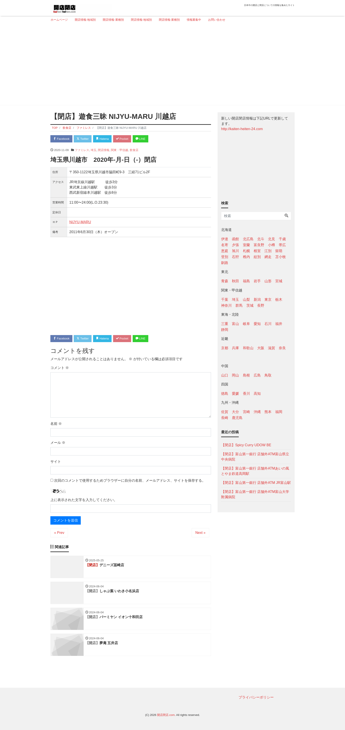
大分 (235, 412)
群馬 (238, 305)
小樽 (271, 245)
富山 (235, 324)
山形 (268, 281)
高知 (257, 393)
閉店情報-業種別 (169, 19)
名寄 (224, 245)
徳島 (224, 393)
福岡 (278, 412)
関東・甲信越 (119, 150)
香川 (246, 393)
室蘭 (246, 245)
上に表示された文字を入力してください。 (83, 500)
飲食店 (134, 150)
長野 (260, 305)
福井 (278, 324)
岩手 (257, 281)
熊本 (268, 412)
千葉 (224, 299)
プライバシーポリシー (256, 697)
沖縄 (257, 412)
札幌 (246, 251)
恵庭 (224, 251)
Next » (200, 533)
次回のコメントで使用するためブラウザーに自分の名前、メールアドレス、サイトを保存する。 (130, 480)
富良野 (259, 245)
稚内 (246, 257)
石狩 (235, 257)
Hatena (102, 138)
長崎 (224, 418)
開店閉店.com (166, 715)
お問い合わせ (216, 19)
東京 (268, 299)
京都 (224, 348)
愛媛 (235, 393)
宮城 (278, 281)
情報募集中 (194, 19)
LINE (141, 138)
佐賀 (224, 412)
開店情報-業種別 (113, 19)
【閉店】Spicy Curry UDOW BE (246, 445)
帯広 (282, 245)
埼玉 (93, 150)
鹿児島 (237, 418)
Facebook (61, 138)
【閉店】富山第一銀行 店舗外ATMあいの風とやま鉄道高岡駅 (255, 471)
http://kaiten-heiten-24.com (242, 129)
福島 (246, 281)
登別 (224, 257)
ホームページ (59, 19)
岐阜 (246, 324)
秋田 (235, 281)
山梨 (246, 299)
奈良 (282, 348)
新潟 (257, 299)
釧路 (224, 263)
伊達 (224, 239)
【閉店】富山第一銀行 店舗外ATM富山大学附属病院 (255, 494)
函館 (235, 239)
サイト (55, 461)
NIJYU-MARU (80, 222)
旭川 (235, 251)
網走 (268, 257)
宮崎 (246, 412)
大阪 (260, 348)
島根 (246, 375)
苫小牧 (280, 257)
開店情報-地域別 (85, 19)
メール (57, 442)
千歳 (282, 239)
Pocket (122, 138)
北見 (271, 239)
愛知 (257, 324)
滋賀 (271, 348)
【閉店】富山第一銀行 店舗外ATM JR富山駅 (256, 483)
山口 (224, 375)
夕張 (235, 245)
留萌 (278, 251)
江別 (268, 251)
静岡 (224, 330)
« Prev (59, 533)
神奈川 (226, 305)
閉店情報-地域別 (141, 19)
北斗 (260, 239)
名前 (56, 424)
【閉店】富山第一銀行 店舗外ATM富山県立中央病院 (255, 456)
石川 (268, 324)
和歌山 (248, 348)
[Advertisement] (171, 65)
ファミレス (82, 150)
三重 (224, 324)
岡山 (235, 375)
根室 (257, 251)
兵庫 (235, 348)
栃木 (278, 299)
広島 (257, 375)
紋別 (257, 257)
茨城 (249, 305)
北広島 (248, 239)
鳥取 (268, 375)
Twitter (83, 138)
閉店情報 (103, 150)
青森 (224, 281)
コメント (59, 368)
